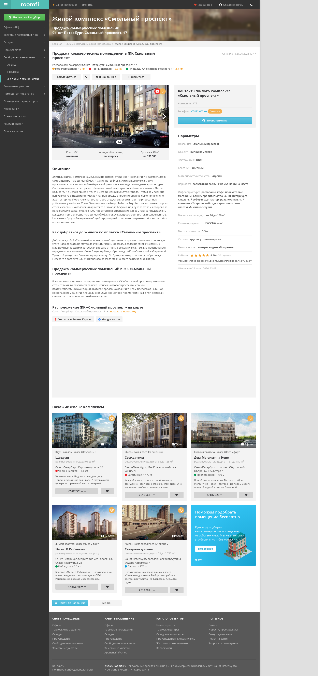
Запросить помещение (223, 643)
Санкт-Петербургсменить (73, 4)
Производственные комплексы (176, 638)
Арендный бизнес (115, 652)
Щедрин (62, 457)
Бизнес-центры (165, 625)
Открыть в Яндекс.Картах (73, 319)
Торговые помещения (66, 629)
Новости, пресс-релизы (223, 629)
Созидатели (134, 457)
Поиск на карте (218, 638)
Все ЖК (106, 603)
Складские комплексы (170, 634)
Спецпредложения (220, 634)
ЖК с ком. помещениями (172, 643)
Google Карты (109, 319)
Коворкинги (164, 648)
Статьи (212, 625)
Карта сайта (141, 669)
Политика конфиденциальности (72, 669)
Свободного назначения (67, 643)
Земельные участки (64, 648)
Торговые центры (167, 629)
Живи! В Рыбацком (70, 549)
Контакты (58, 666)
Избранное (203, 4)
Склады (57, 634)
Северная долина (139, 549)
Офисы (56, 625)
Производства (61, 638)
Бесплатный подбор (24, 17)
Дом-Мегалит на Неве (211, 457)
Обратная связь (231, 4)
